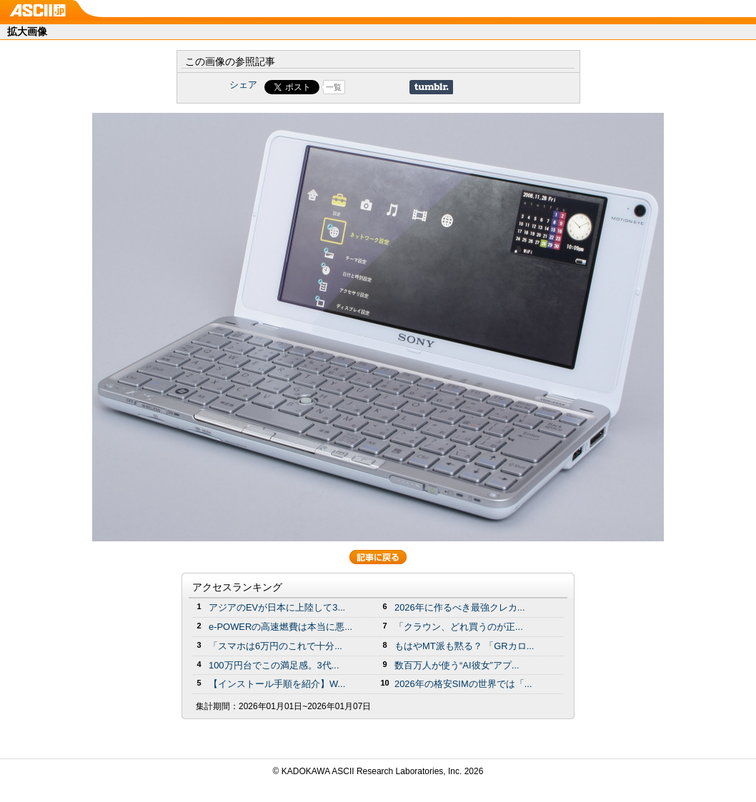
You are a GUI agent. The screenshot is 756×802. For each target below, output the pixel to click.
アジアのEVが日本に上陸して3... (277, 607)
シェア (243, 84)
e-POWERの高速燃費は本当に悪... (280, 626)
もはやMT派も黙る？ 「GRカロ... (464, 646)
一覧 (334, 87)
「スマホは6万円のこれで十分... (275, 646)
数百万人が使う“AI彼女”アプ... (456, 665)
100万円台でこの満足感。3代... (274, 665)
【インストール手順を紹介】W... (277, 683)
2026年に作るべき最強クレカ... (459, 607)
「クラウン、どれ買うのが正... (458, 626)
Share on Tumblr (431, 87)
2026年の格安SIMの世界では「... (463, 683)
